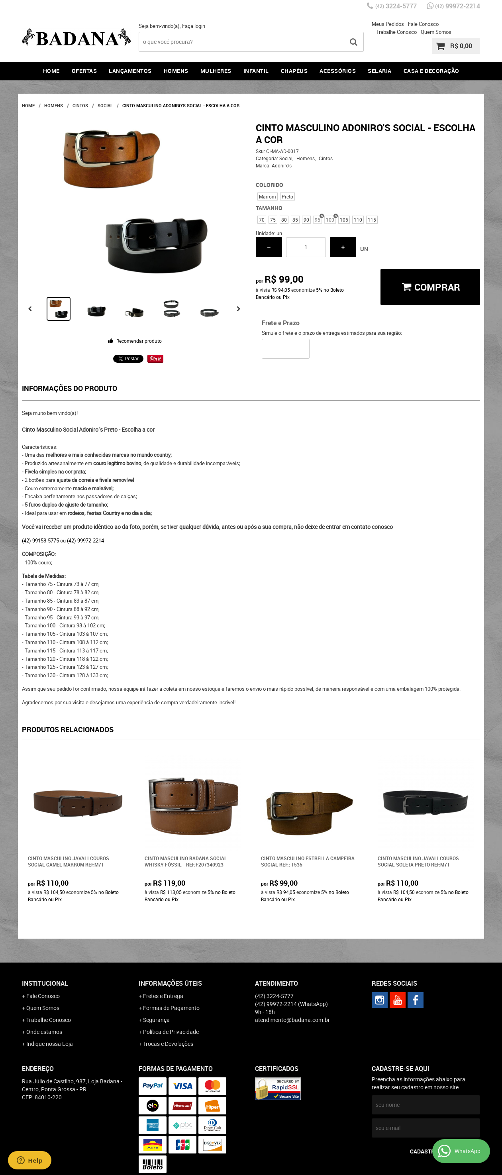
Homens (176, 71)
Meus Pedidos (388, 24)
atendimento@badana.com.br (292, 1020)
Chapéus (294, 71)
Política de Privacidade (171, 1031)
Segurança (156, 1020)
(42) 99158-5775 (40, 540)
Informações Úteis (170, 983)
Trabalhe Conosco (396, 31)
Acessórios (338, 71)
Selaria (380, 71)
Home (51, 71)
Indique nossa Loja (49, 1043)
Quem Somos (436, 31)
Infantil (256, 71)
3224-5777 (396, 6)
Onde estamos (44, 1031)
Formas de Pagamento (171, 1008)
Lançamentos (130, 71)
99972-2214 (457, 6)
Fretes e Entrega (163, 996)
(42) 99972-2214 (85, 540)
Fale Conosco (423, 24)
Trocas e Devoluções (168, 1043)
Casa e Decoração (431, 71)
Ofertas (84, 71)
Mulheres (215, 71)
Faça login (193, 25)
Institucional (45, 983)
